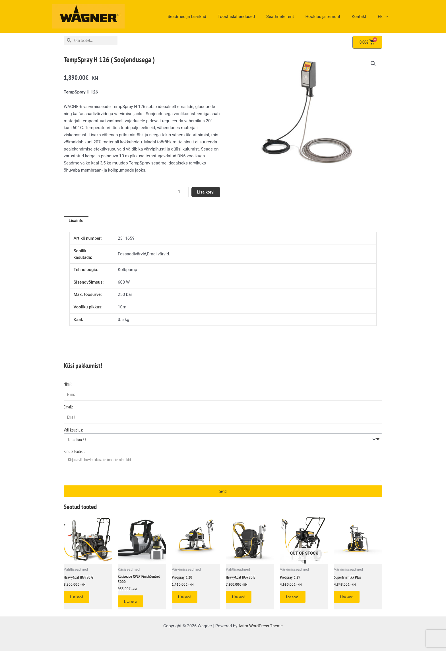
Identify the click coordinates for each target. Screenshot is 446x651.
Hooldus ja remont (329, 16)
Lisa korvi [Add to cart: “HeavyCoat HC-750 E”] (241, 599)
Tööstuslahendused (249, 16)
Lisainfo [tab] (76, 221)
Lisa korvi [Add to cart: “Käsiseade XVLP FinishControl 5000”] (133, 604)
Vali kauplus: (73, 430)
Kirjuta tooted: (74, 452)
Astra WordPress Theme (261, 625)
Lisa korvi (205, 191)
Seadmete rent (290, 16)
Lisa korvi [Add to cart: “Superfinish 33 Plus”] (349, 599)
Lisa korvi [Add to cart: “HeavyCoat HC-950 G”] (79, 599)
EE (384, 16)
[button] (373, 64)
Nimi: (67, 384)
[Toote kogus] (179, 192)
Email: (68, 407)
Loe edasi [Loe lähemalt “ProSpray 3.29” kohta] (295, 599)
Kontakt (363, 16)
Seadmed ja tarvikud (202, 16)
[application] (386, 16)
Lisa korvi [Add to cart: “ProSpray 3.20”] (187, 599)
